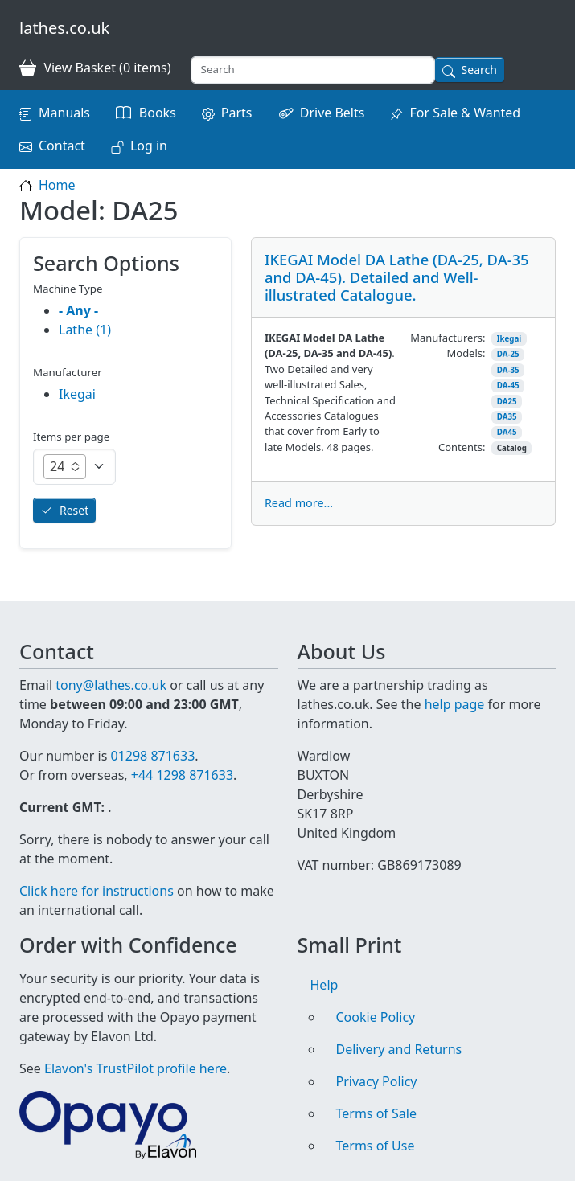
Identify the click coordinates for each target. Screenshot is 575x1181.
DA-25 (508, 354)
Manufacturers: (447, 337)
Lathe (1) (85, 329)
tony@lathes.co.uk (110, 685)
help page (455, 704)
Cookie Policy (376, 1017)
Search (479, 69)
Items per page (71, 436)
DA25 (507, 401)
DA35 (507, 417)
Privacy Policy (376, 1081)
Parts (237, 112)
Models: (466, 353)
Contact (62, 145)
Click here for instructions (96, 891)
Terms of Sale (376, 1113)
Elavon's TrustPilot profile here (135, 1068)
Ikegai (509, 339)
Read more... (299, 503)
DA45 (507, 432)
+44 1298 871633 (182, 775)
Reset (74, 510)
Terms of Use (375, 1145)
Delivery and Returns (399, 1049)
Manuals (64, 112)
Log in (148, 145)
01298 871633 (152, 756)
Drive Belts (332, 112)
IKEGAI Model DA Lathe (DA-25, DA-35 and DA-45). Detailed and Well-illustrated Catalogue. (397, 277)
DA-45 (508, 385)
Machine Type (68, 288)
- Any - (78, 310)
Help (324, 985)
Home (57, 185)
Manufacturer (67, 372)
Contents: (461, 447)
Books (157, 112)
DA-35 (508, 370)
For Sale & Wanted (464, 112)
